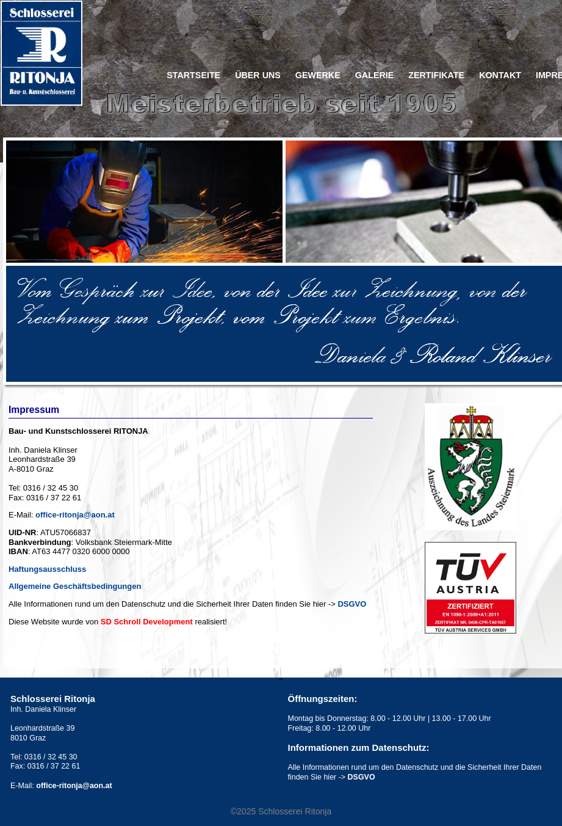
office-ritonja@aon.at (75, 514)
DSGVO (351, 604)
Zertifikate (436, 75)
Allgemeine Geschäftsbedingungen (75, 586)
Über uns (258, 75)
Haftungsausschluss (47, 569)
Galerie (374, 75)
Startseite (193, 75)
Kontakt (500, 75)
